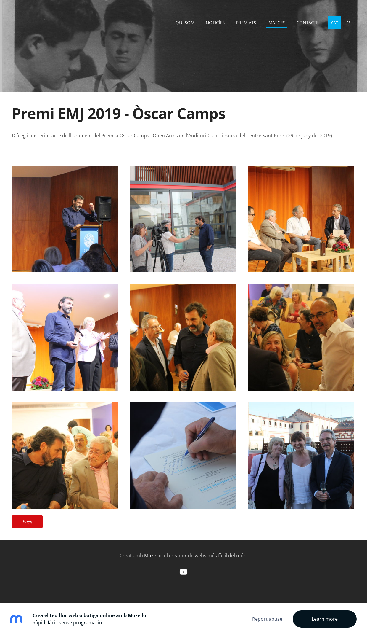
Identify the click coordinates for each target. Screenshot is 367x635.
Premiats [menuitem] (246, 23)
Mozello (153, 555)
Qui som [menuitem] (185, 23)
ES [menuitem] (349, 22)
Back (27, 521)
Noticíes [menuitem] (215, 23)
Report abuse (267, 619)
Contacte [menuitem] (307, 23)
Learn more (325, 619)
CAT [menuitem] (334, 22)
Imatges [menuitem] (276, 23)
